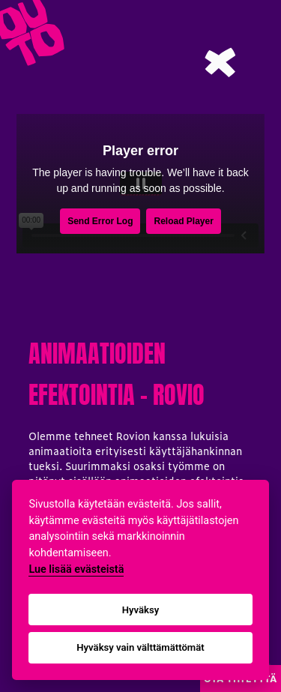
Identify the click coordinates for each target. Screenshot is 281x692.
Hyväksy (140, 610)
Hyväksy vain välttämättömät (140, 647)
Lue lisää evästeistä (76, 569)
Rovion (133, 435)
